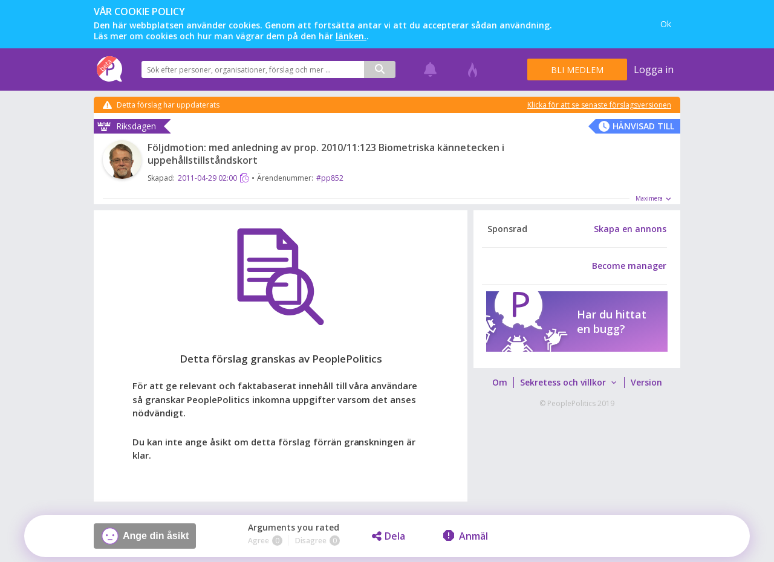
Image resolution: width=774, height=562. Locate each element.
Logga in (654, 69)
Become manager (629, 266)
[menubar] (577, 382)
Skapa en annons (630, 229)
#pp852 (329, 178)
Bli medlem (577, 70)
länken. (351, 36)
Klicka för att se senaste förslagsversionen (599, 105)
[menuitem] (499, 382)
